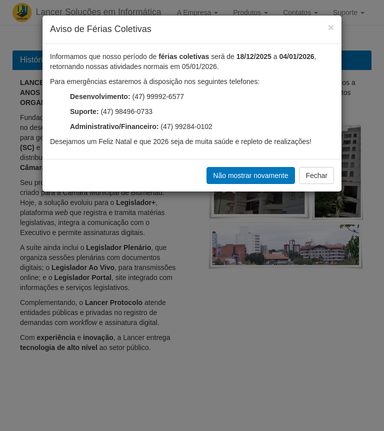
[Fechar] (331, 27)
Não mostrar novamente (250, 176)
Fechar (317, 176)
